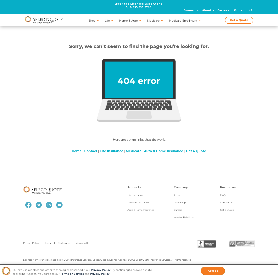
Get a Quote (239, 20)
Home (77, 151)
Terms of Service (72, 273)
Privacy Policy (100, 269)
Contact (240, 10)
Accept (213, 270)
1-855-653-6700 (141, 7)
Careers (223, 10)
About (206, 10)
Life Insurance (111, 151)
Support (190, 10)
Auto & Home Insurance (164, 151)
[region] (139, 271)
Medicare (134, 151)
